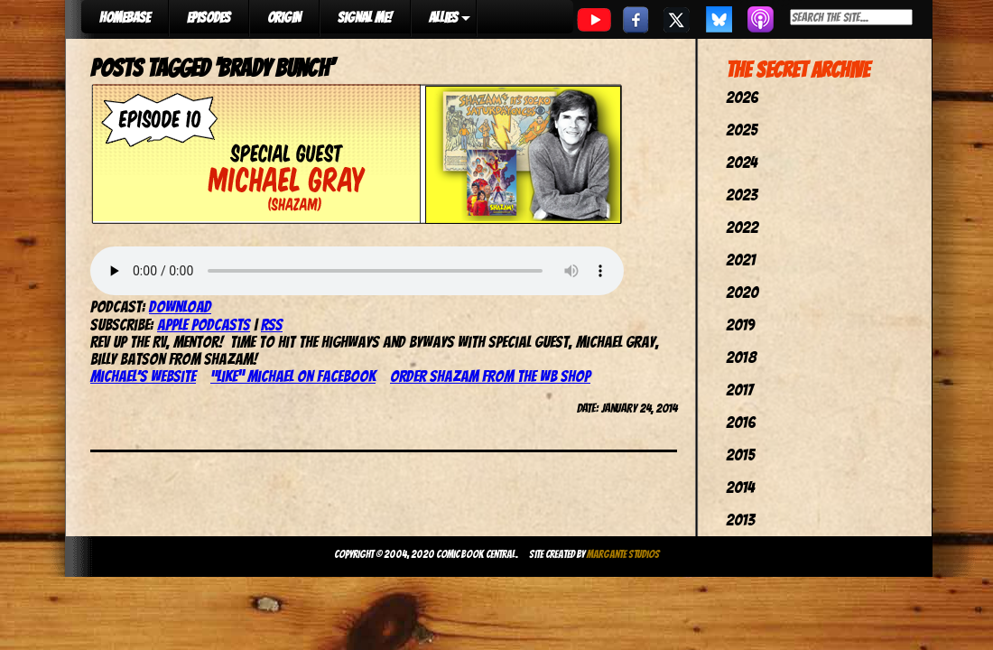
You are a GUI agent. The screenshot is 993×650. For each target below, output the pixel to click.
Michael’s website (143, 376)
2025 (741, 129)
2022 (742, 227)
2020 (742, 292)
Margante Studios (623, 554)
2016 (741, 422)
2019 (740, 324)
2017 (739, 389)
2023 (741, 194)
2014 (740, 487)
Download (180, 306)
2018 (741, 357)
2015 (740, 454)
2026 (742, 97)
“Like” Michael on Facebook (293, 376)
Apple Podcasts (203, 324)
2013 (740, 519)
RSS (272, 324)
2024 (741, 162)
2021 (741, 259)
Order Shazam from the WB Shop (490, 376)
